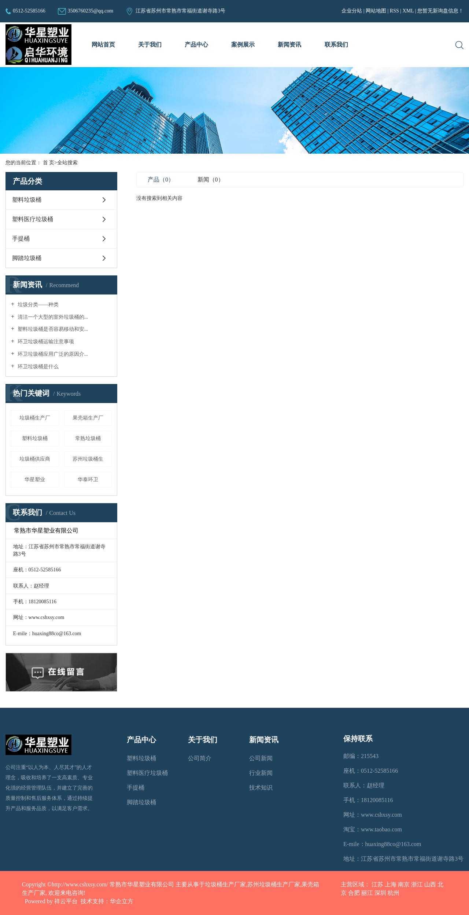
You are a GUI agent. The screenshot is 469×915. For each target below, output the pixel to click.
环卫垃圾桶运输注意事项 (45, 341)
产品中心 (196, 44)
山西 (430, 884)
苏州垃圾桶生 (88, 459)
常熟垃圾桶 (88, 438)
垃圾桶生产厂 (34, 418)
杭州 (393, 893)
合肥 (354, 893)
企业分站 (351, 11)
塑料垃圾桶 (26, 200)
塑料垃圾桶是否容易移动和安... (52, 329)
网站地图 (377, 11)
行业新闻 (261, 773)
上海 (390, 884)
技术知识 (261, 787)
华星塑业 (35, 479)
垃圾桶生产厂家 (225, 884)
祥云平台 (66, 901)
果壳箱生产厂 (88, 418)
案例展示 (243, 44)
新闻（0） (210, 179)
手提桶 (21, 238)
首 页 (49, 162)
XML (408, 11)
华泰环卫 (88, 479)
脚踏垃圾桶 (26, 258)
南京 (404, 884)
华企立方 (121, 901)
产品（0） (161, 179)
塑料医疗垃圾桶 (32, 219)
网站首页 (103, 44)
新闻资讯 (289, 44)
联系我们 (336, 44)
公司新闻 (261, 758)
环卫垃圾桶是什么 (37, 366)
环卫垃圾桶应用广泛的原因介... (52, 354)
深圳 (380, 893)
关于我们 (150, 44)
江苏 (377, 884)
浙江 (417, 884)
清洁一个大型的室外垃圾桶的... (52, 317)
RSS (394, 11)
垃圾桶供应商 (34, 459)
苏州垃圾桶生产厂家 (273, 884)
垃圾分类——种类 (37, 304)
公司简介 (199, 758)
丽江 (367, 893)
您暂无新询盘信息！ (440, 11)
